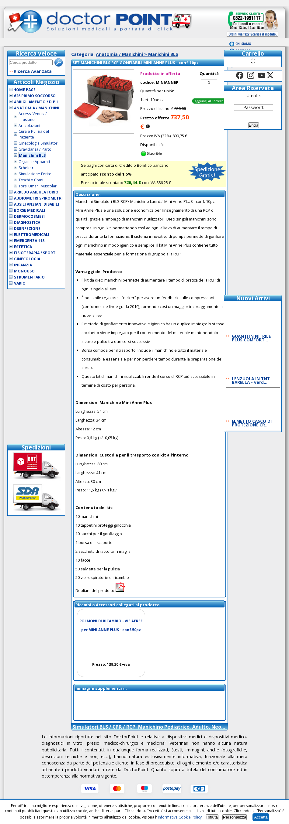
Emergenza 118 (29, 240)
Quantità (209, 73)
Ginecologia (27, 259)
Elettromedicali (31, 234)
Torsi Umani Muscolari (38, 186)
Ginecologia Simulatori (38, 143)
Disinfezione (27, 228)
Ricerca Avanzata (33, 71)
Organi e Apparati (34, 161)
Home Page (22, 89)
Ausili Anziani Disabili (36, 204)
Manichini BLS (32, 155)
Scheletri (26, 167)
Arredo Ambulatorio (36, 192)
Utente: (254, 95)
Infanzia (23, 265)
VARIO (20, 283)
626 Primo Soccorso (35, 95)
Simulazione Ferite (35, 173)
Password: (254, 107)
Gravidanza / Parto (35, 149)
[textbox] (31, 62)
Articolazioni (29, 125)
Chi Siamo (243, 44)
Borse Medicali (29, 210)
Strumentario (29, 277)
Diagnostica (27, 222)
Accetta (260, 817)
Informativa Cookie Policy (180, 817)
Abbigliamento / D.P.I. (36, 101)
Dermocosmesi (29, 216)
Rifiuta (212, 817)
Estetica (23, 246)
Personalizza (234, 817)
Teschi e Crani (31, 180)
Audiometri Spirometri (38, 198)
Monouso (24, 271)
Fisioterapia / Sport (35, 252)
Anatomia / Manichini (36, 108)
